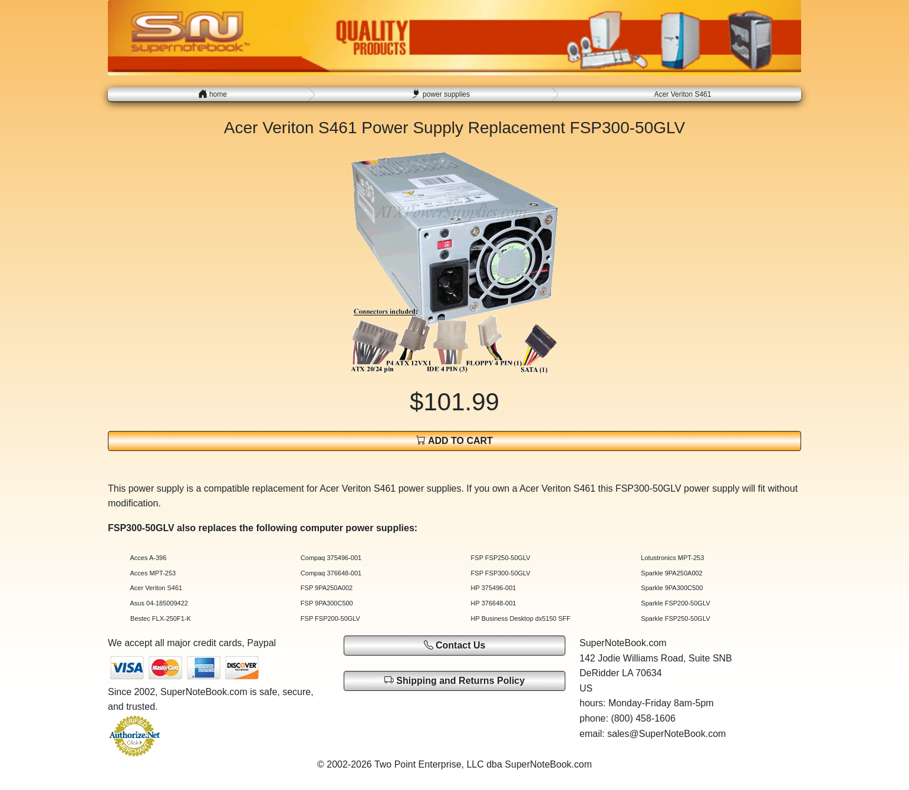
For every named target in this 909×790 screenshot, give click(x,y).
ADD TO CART (454, 440)
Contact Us (455, 645)
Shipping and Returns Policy (454, 680)
